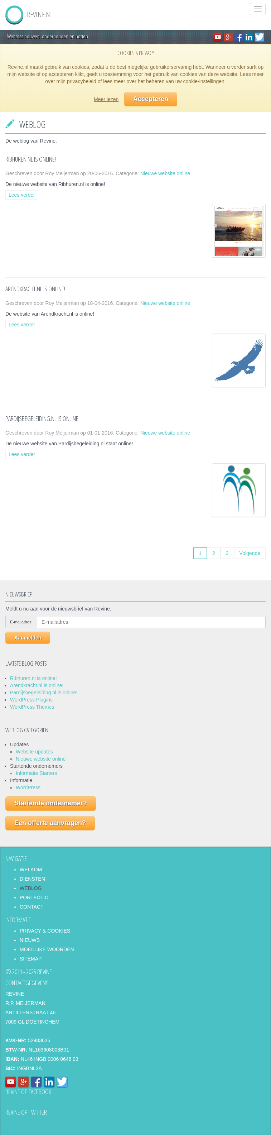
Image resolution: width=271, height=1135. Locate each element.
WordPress (28, 787)
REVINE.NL (29, 11)
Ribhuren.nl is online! (33, 678)
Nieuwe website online (165, 173)
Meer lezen (106, 99)
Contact (32, 907)
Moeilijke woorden (47, 949)
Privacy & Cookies (45, 931)
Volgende (249, 553)
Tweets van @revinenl (37, 1123)
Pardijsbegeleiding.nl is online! (43, 692)
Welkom (31, 869)
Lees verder (22, 195)
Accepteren (150, 98)
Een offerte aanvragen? (50, 823)
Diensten (32, 879)
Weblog (31, 888)
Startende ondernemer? (50, 803)
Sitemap (31, 959)
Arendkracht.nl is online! (36, 685)
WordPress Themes (32, 707)
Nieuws (30, 940)
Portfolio (34, 897)
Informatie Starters (36, 773)
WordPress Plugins (31, 700)
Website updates (34, 752)
